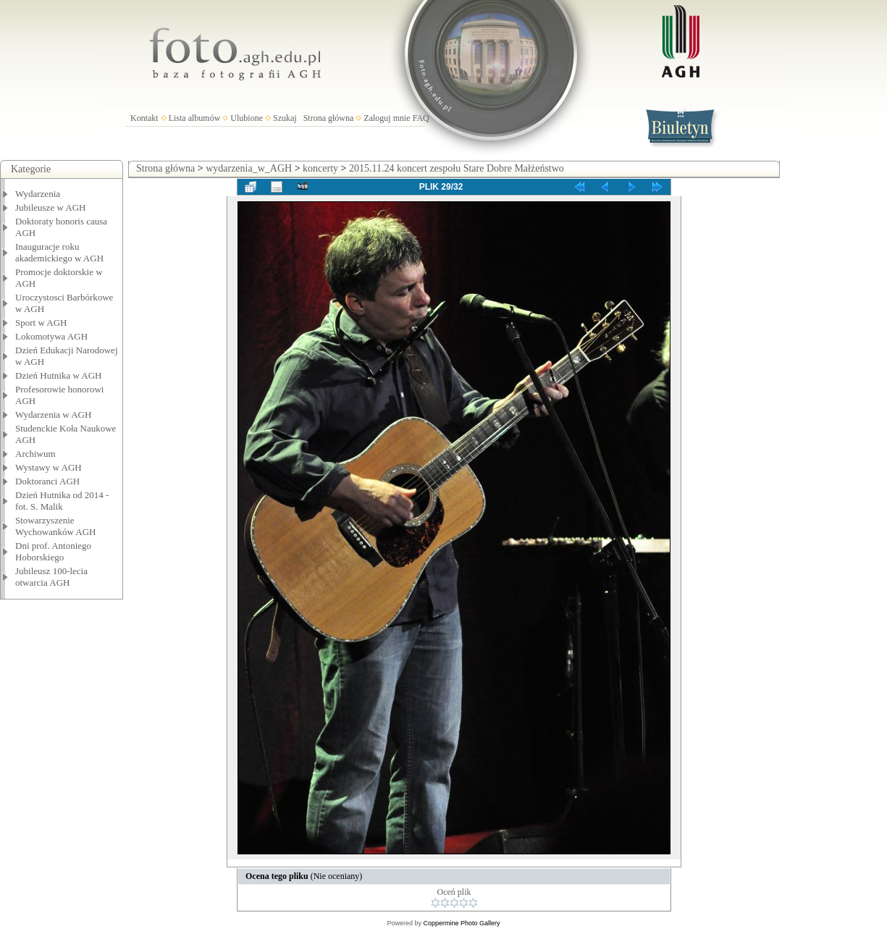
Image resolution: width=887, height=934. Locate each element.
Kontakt (144, 118)
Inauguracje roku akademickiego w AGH (59, 252)
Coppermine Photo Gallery (461, 923)
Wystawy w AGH (48, 467)
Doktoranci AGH (47, 481)
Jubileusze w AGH (50, 207)
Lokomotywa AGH (51, 336)
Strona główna (328, 118)
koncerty (320, 168)
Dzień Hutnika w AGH (58, 375)
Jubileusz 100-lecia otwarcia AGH (51, 576)
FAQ (421, 118)
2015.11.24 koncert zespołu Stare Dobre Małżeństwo (456, 168)
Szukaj (285, 118)
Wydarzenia (37, 193)
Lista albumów (195, 118)
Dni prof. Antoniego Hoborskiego (53, 551)
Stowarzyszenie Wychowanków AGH (55, 526)
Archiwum (35, 453)
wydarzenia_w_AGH (249, 168)
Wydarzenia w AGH (53, 414)
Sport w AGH (41, 322)
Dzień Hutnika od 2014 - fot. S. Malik (62, 500)
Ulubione (246, 118)
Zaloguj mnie (386, 118)
